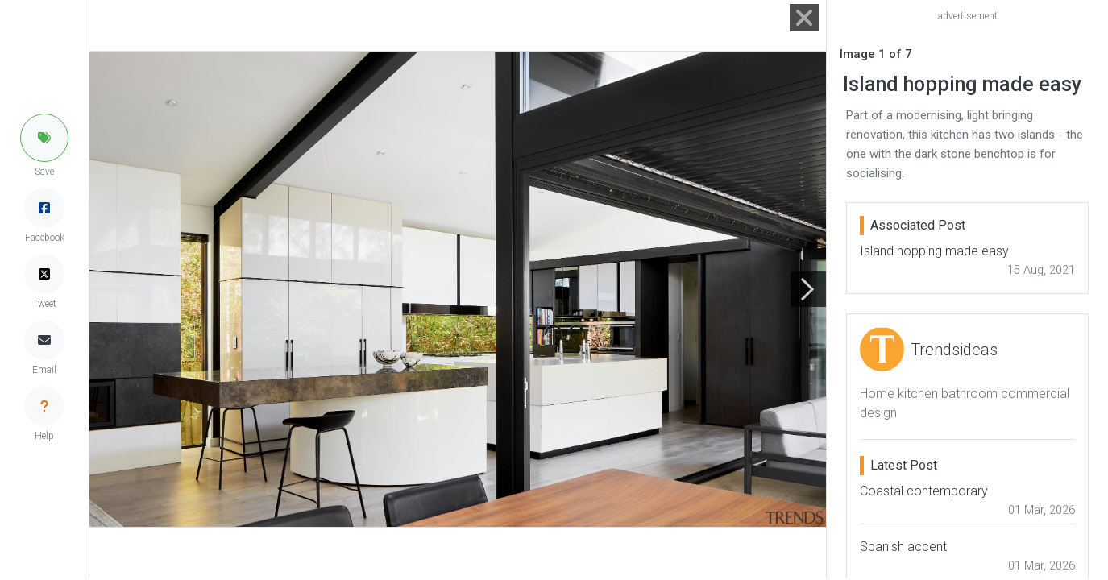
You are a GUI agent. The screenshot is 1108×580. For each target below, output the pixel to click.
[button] (44, 138)
